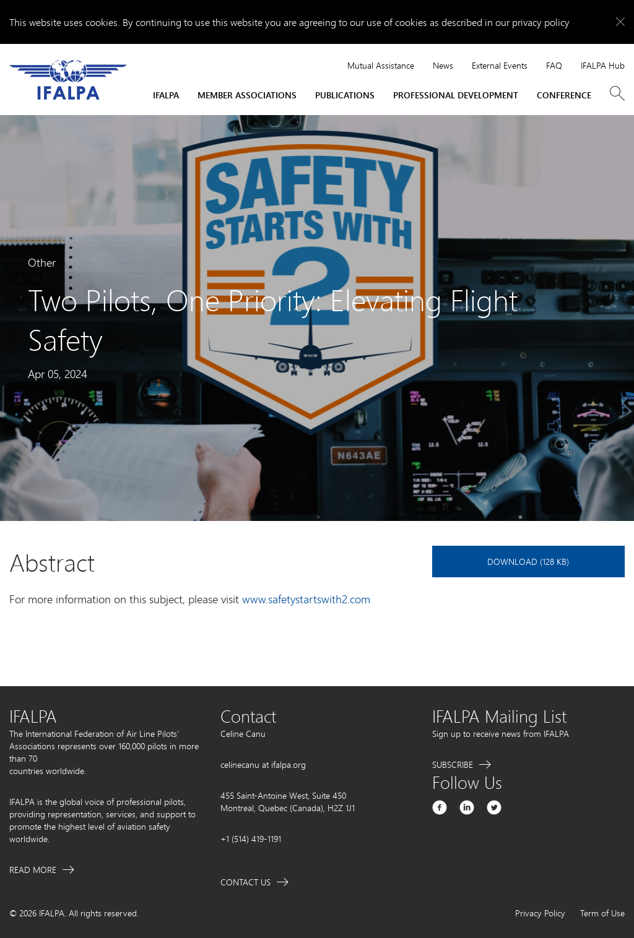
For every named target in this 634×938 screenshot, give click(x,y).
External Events (500, 65)
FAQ (554, 65)
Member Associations (247, 94)
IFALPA (166, 94)
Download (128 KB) (528, 561)
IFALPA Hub (603, 65)
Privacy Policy (540, 912)
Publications (345, 94)
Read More (32, 869)
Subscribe (452, 764)
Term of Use (602, 912)
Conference (564, 94)
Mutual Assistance (380, 65)
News (443, 65)
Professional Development (455, 94)
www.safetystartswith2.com (306, 599)
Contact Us (245, 882)
